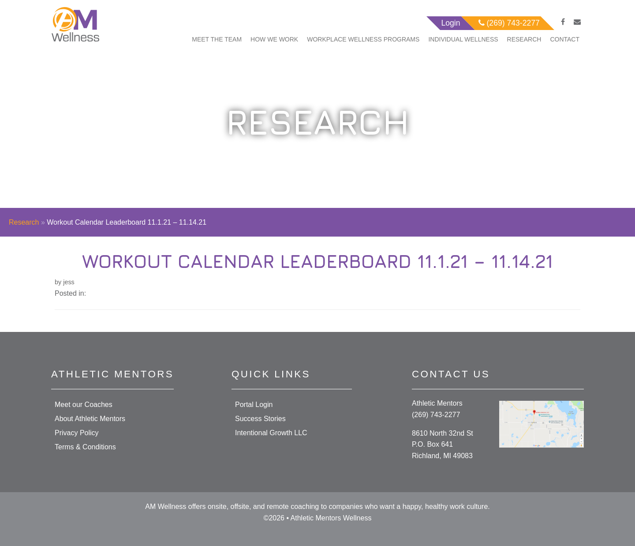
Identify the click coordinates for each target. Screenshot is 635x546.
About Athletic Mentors (90, 418)
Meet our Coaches (83, 404)
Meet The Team (217, 39)
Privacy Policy (77, 433)
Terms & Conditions (85, 447)
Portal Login (254, 404)
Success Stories (260, 418)
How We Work (274, 39)
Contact (564, 39)
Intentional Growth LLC (271, 433)
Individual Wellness (463, 39)
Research (524, 39)
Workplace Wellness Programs (363, 39)
